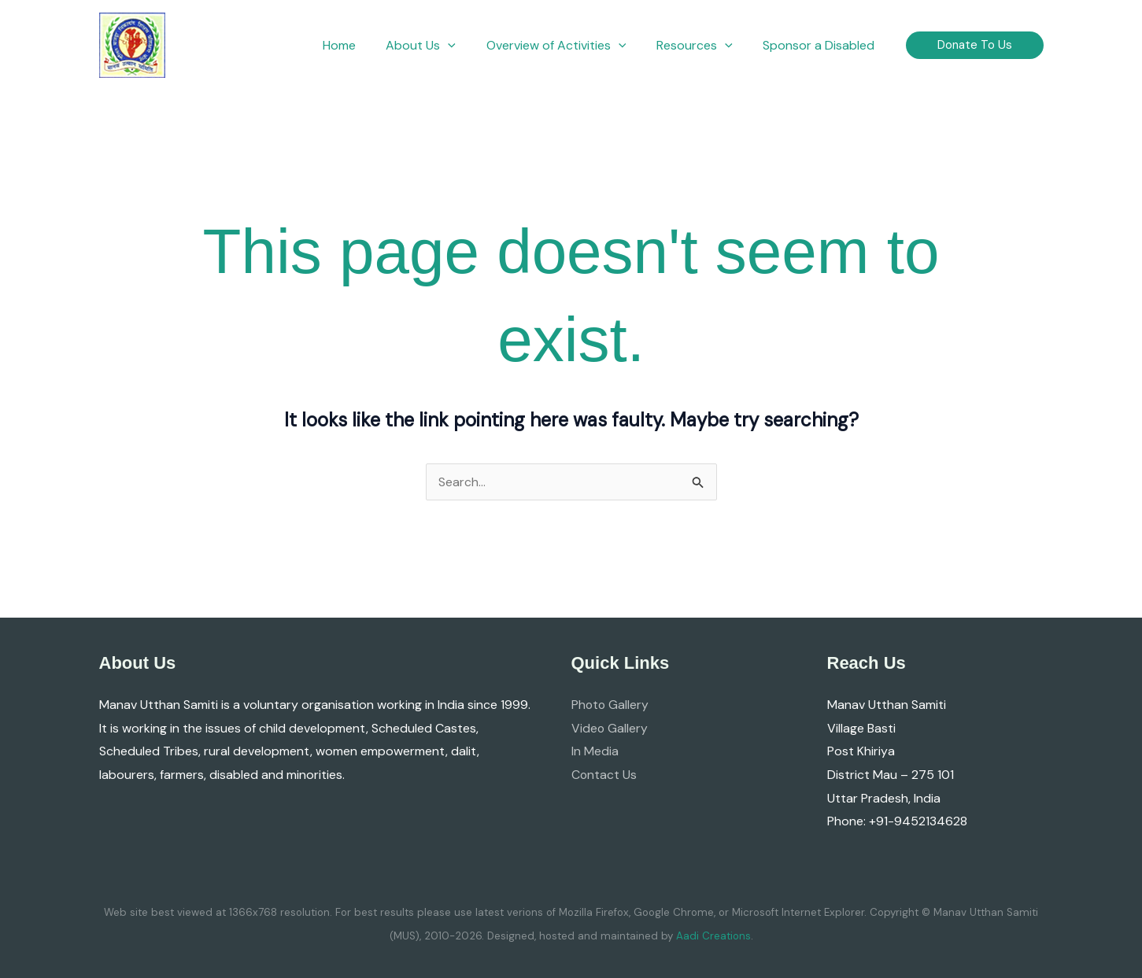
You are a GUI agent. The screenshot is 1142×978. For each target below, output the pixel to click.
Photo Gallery (610, 704)
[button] (439, 45)
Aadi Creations (713, 936)
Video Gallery (610, 728)
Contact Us (604, 774)
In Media (595, 751)
